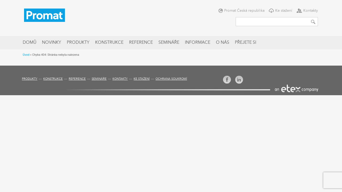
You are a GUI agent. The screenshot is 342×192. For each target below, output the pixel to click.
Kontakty (310, 11)
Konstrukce (109, 43)
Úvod (26, 55)
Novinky (51, 43)
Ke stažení (283, 11)
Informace (197, 43)
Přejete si (245, 43)
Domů (29, 43)
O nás (222, 43)
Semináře (168, 43)
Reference (141, 43)
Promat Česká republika (244, 11)
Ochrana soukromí (171, 79)
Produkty (78, 43)
